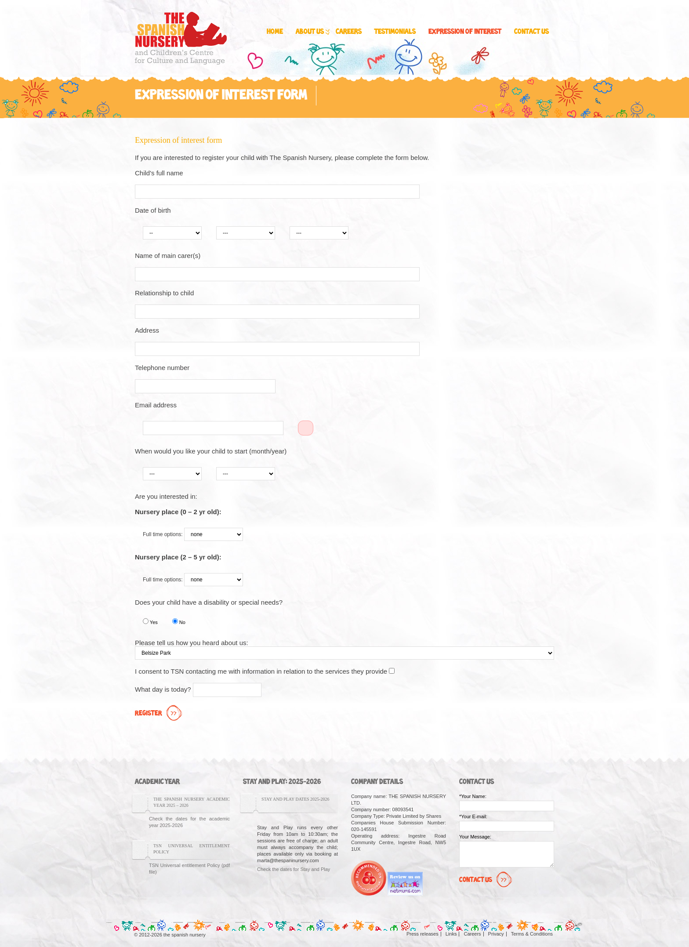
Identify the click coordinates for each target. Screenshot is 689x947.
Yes (150, 621)
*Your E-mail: (473, 816)
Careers (349, 32)
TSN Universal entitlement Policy (191, 848)
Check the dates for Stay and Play (293, 869)
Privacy (496, 933)
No (178, 621)
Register (159, 713)
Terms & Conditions (532, 933)
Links (451, 933)
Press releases (422, 933)
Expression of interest (464, 32)
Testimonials (395, 32)
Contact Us (486, 880)
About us (312, 32)
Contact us (531, 32)
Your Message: (475, 836)
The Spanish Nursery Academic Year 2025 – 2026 (191, 802)
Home (275, 32)
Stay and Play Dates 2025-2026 (295, 799)
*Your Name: (472, 796)
